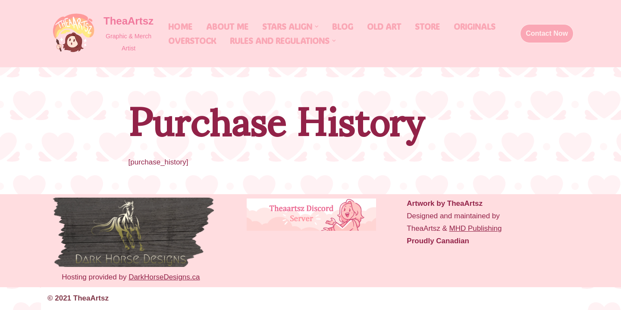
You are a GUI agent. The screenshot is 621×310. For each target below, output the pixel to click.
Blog (342, 26)
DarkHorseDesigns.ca (164, 277)
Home (180, 26)
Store (427, 26)
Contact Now (547, 33)
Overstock (192, 40)
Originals (475, 26)
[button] (316, 26)
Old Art (384, 26)
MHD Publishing (475, 228)
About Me (227, 26)
